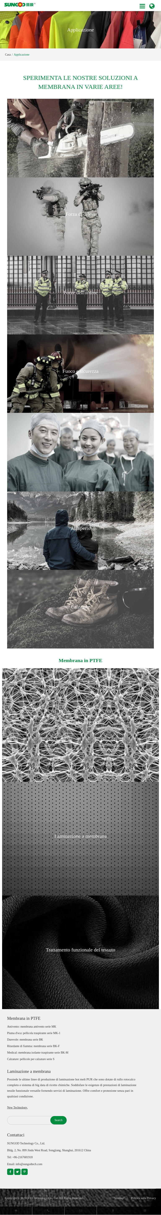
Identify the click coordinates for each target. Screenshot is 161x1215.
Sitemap (119, 1198)
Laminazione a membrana (80, 836)
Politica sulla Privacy (143, 1198)
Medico (80, 449)
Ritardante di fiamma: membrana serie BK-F (33, 1046)
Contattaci (15, 1135)
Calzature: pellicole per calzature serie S (31, 1059)
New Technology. (17, 1107)
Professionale (80, 135)
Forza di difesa (81, 214)
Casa (8, 54)
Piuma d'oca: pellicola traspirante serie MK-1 (33, 1033)
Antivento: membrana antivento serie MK (31, 1026)
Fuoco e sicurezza (80, 371)
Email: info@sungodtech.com (24, 1164)
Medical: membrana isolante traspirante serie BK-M (37, 1052)
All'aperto (81, 528)
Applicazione (22, 54)
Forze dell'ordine (80, 292)
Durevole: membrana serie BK (25, 1039)
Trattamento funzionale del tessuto (80, 950)
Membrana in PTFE (81, 722)
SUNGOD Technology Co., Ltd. (39, 1198)
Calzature (80, 606)
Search (58, 1120)
